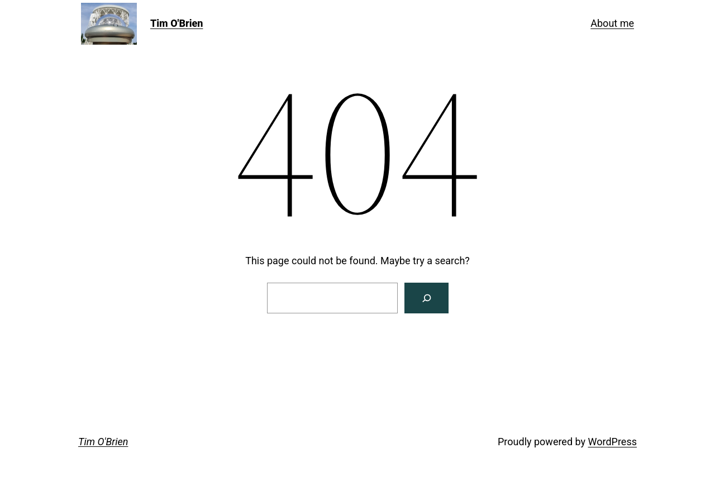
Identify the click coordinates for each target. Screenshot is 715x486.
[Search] (426, 298)
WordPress (612, 441)
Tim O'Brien (176, 23)
